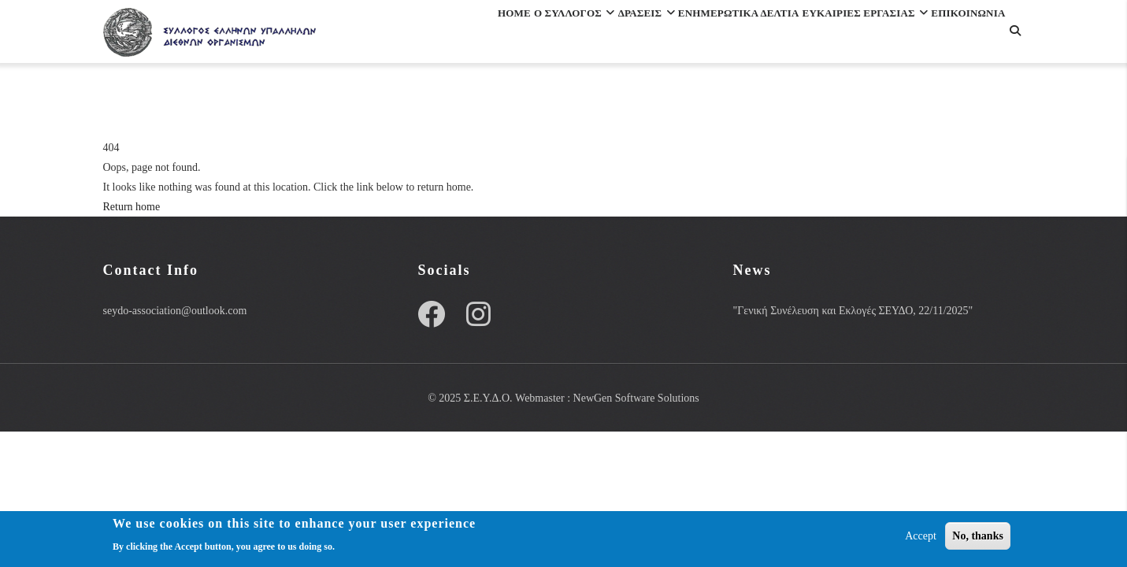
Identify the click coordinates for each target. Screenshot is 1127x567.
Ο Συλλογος (479, 34)
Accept (920, 537)
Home (398, 34)
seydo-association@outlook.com (175, 311)
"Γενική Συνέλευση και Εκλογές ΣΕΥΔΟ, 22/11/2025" (852, 311)
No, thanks (977, 537)
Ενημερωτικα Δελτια (690, 34)
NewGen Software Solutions (636, 398)
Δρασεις (573, 34)
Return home (132, 207)
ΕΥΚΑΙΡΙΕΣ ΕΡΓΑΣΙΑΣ (844, 34)
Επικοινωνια (421, 103)
